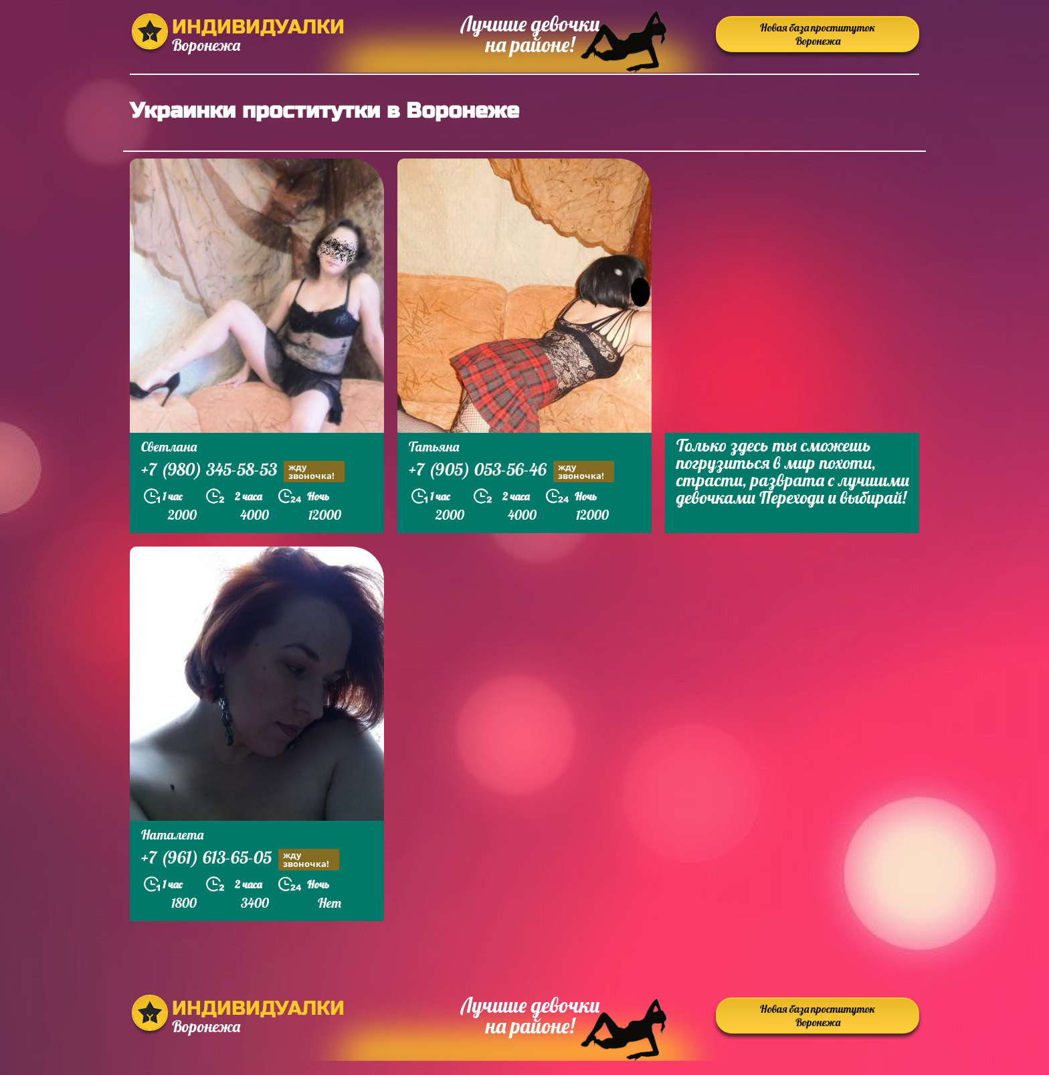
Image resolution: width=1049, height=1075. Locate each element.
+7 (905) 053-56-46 (511, 471)
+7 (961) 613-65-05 (240, 859)
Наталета (172, 834)
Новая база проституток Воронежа (817, 34)
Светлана (169, 446)
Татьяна (434, 446)
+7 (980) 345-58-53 (243, 471)
